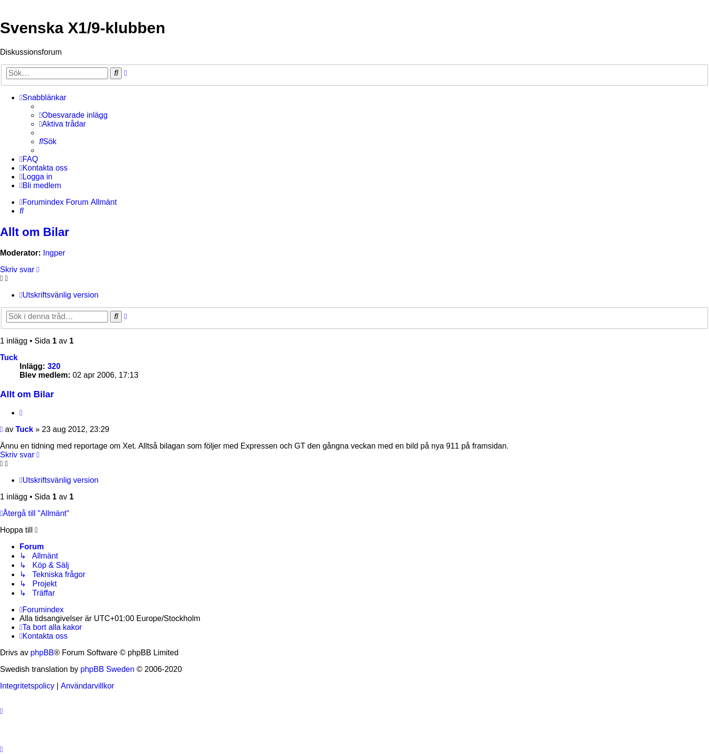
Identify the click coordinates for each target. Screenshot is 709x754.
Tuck (9, 357)
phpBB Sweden (107, 669)
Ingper (54, 253)
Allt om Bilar (34, 231)
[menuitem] (73, 115)
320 (54, 366)
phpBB (42, 652)
